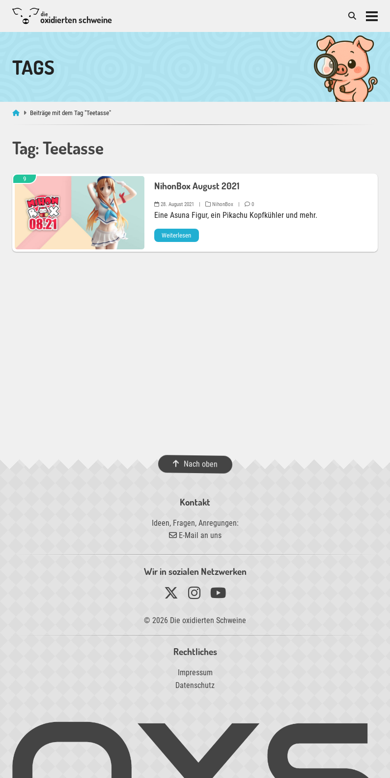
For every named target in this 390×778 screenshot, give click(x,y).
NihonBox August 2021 (196, 186)
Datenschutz (195, 685)
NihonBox (219, 204)
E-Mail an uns (195, 535)
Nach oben (194, 464)
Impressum (195, 672)
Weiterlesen (176, 235)
